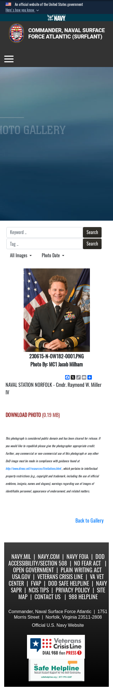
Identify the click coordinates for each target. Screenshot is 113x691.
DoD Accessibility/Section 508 (56, 560)
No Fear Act (87, 563)
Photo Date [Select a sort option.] (51, 255)
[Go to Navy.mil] (56, 17)
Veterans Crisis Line (60, 576)
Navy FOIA (78, 556)
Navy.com (49, 556)
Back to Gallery (89, 520)
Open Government (33, 570)
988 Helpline (83, 597)
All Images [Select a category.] (19, 255)
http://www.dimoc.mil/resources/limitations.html (33, 468)
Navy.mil (21, 556)
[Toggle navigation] (9, 59)
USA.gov (21, 576)
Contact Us (47, 597)
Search (92, 232)
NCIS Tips (39, 590)
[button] (23, 10)
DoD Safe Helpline (68, 583)
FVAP (36, 583)
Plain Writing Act (81, 570)
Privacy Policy (73, 590)
